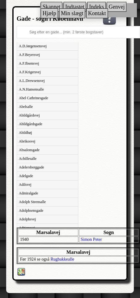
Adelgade (26, 176)
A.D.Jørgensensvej (33, 46)
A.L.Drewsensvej (32, 81)
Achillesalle (27, 158)
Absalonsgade (29, 150)
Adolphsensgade (31, 210)
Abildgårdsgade (30, 124)
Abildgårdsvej (29, 115)
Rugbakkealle (62, 259)
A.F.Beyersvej (29, 55)
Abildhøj (25, 132)
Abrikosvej (27, 141)
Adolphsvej (27, 219)
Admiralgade (28, 193)
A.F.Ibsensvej (29, 63)
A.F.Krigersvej (30, 72)
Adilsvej (25, 184)
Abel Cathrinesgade (33, 98)
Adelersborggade (31, 167)
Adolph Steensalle (32, 202)
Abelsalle (26, 106)
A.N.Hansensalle (31, 89)
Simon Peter (91, 239)
